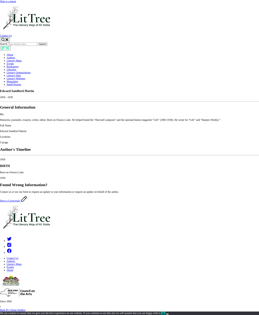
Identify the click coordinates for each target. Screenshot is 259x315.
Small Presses (14, 84)
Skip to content (8, 1)
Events (10, 63)
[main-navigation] (5, 48)
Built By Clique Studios (12, 310)
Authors (11, 57)
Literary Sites (14, 75)
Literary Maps (14, 60)
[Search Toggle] (5, 39)
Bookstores (12, 66)
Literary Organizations (19, 72)
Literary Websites (16, 78)
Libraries (11, 69)
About (10, 54)
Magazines (12, 81)
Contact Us (6, 35)
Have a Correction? (13, 200)
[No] (167, 314)
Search (3, 44)
